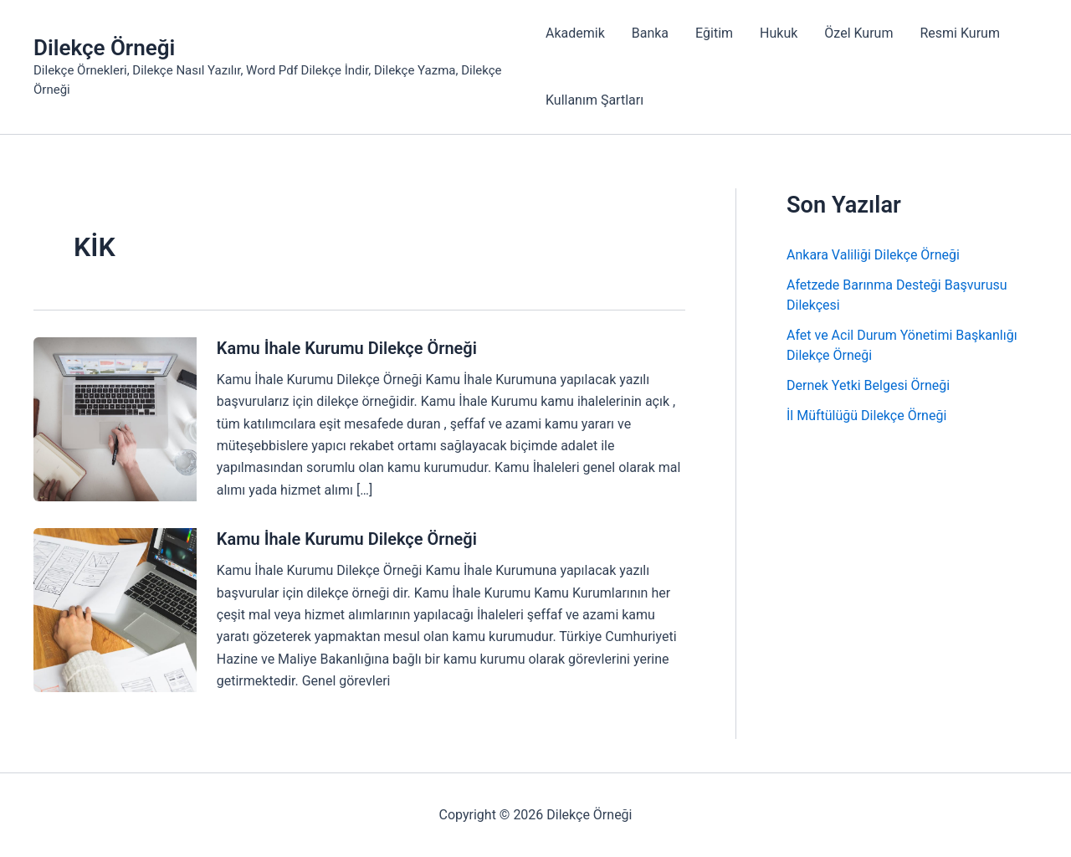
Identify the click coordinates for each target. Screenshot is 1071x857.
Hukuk (778, 33)
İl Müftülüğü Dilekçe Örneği (866, 415)
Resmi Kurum (959, 33)
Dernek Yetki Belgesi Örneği (868, 385)
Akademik (575, 33)
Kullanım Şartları (594, 100)
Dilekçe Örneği (104, 47)
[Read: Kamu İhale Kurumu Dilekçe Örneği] (115, 418)
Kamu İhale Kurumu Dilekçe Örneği (347, 348)
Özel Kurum (858, 33)
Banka (650, 33)
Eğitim (714, 33)
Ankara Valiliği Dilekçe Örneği (873, 255)
